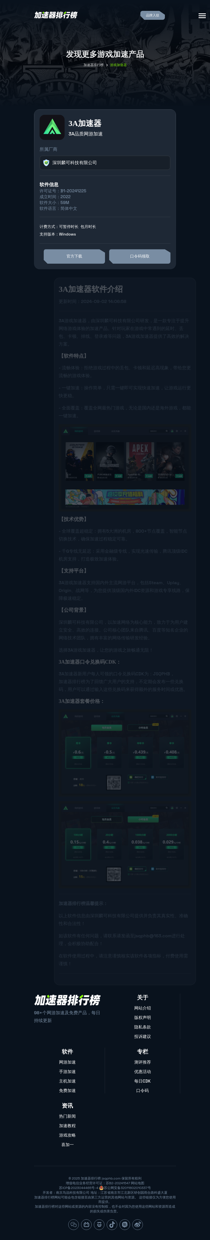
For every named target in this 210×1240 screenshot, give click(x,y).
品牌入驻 (152, 15)
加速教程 (67, 1125)
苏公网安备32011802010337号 (127, 1188)
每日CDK (142, 1081)
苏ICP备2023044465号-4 (78, 1188)
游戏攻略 (67, 1135)
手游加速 (67, 1071)
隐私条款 (142, 1027)
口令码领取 (140, 256)
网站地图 (137, 1183)
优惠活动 (142, 1071)
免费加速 (67, 1090)
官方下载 (74, 256)
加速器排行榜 (94, 65)
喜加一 (67, 1144)
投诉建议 (142, 1036)
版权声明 (142, 1017)
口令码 (142, 1090)
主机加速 (67, 1081)
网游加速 (67, 1062)
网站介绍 (142, 1008)
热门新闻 (67, 1116)
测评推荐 (142, 1062)
